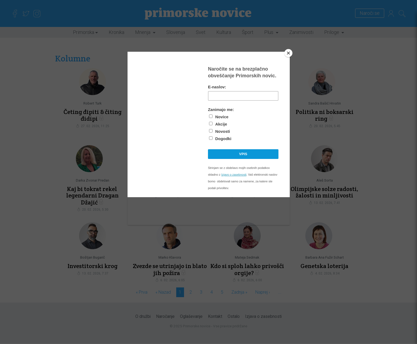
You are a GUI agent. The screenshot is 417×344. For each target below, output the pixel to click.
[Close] (288, 53)
